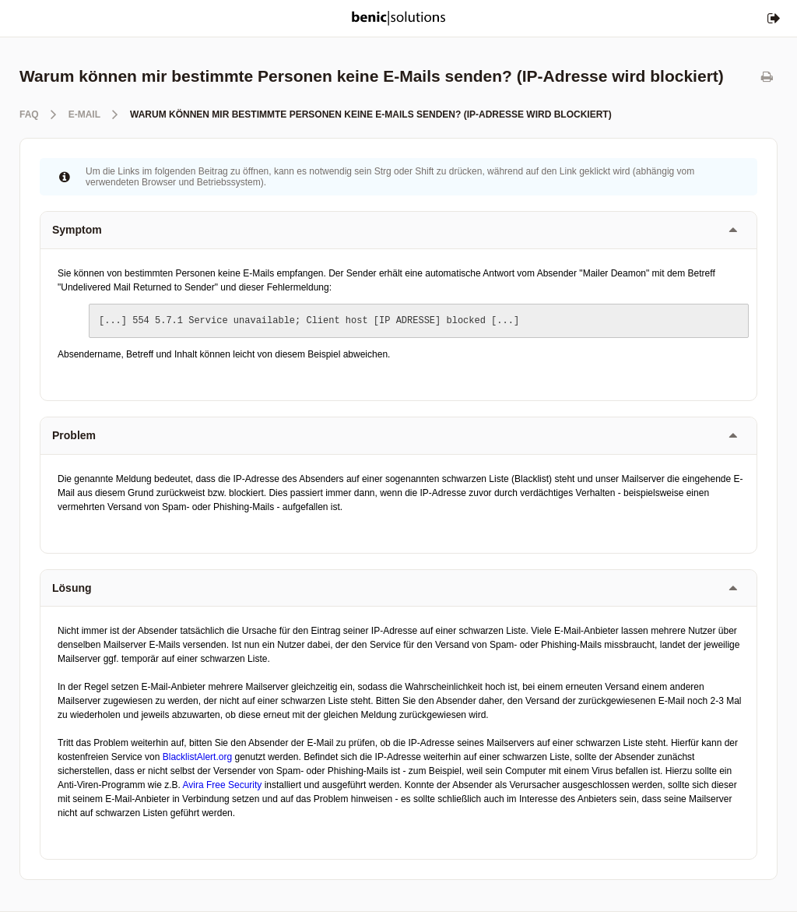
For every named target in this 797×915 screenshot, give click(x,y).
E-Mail (84, 114)
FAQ (29, 114)
